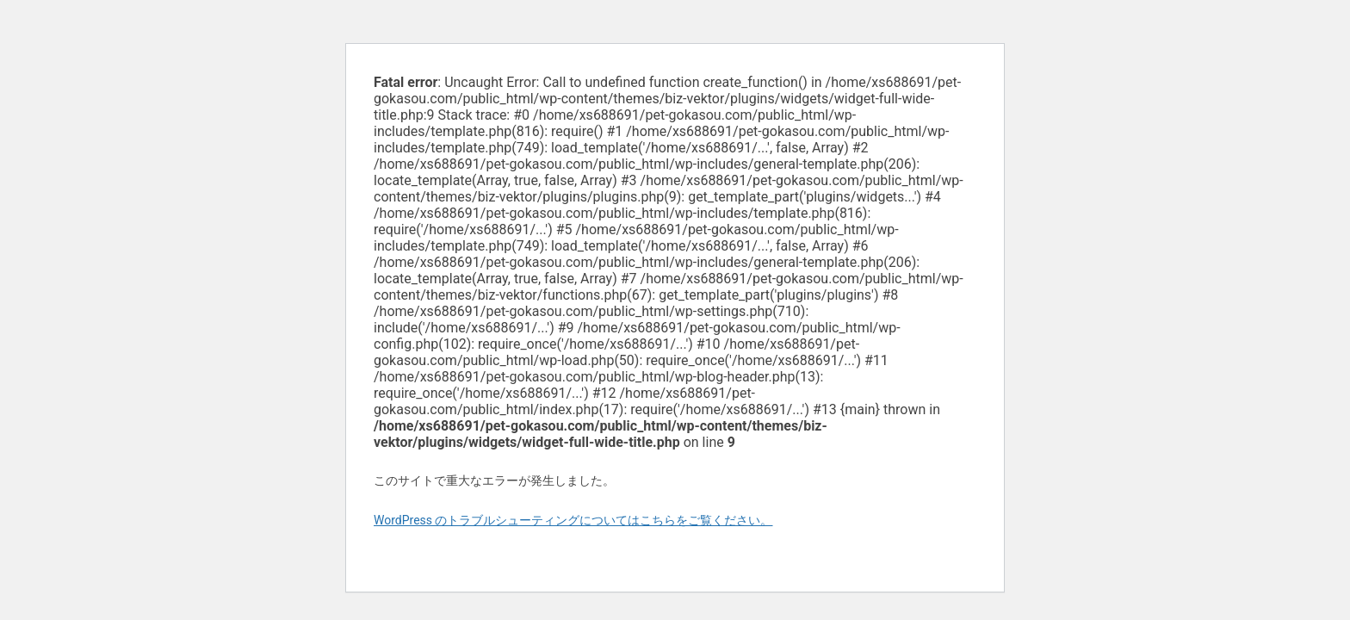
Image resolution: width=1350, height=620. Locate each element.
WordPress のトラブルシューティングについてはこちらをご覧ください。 (573, 520)
